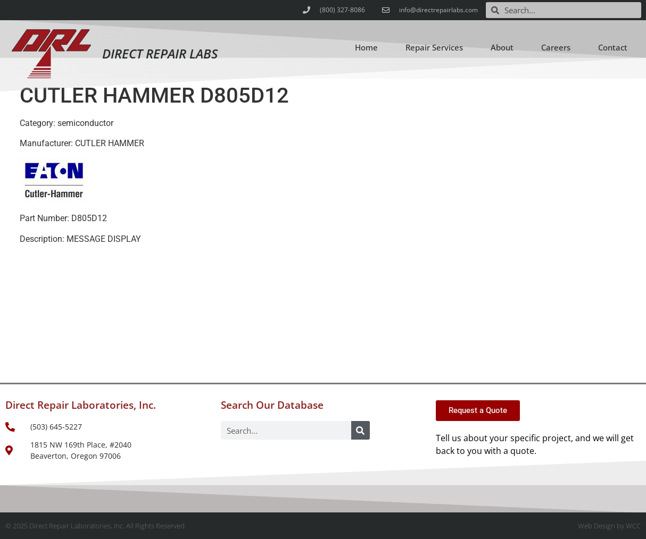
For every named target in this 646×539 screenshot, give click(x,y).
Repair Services (434, 47)
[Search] (360, 430)
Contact (612, 47)
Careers (555, 47)
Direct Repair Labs (160, 53)
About (502, 47)
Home (366, 47)
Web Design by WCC (609, 525)
